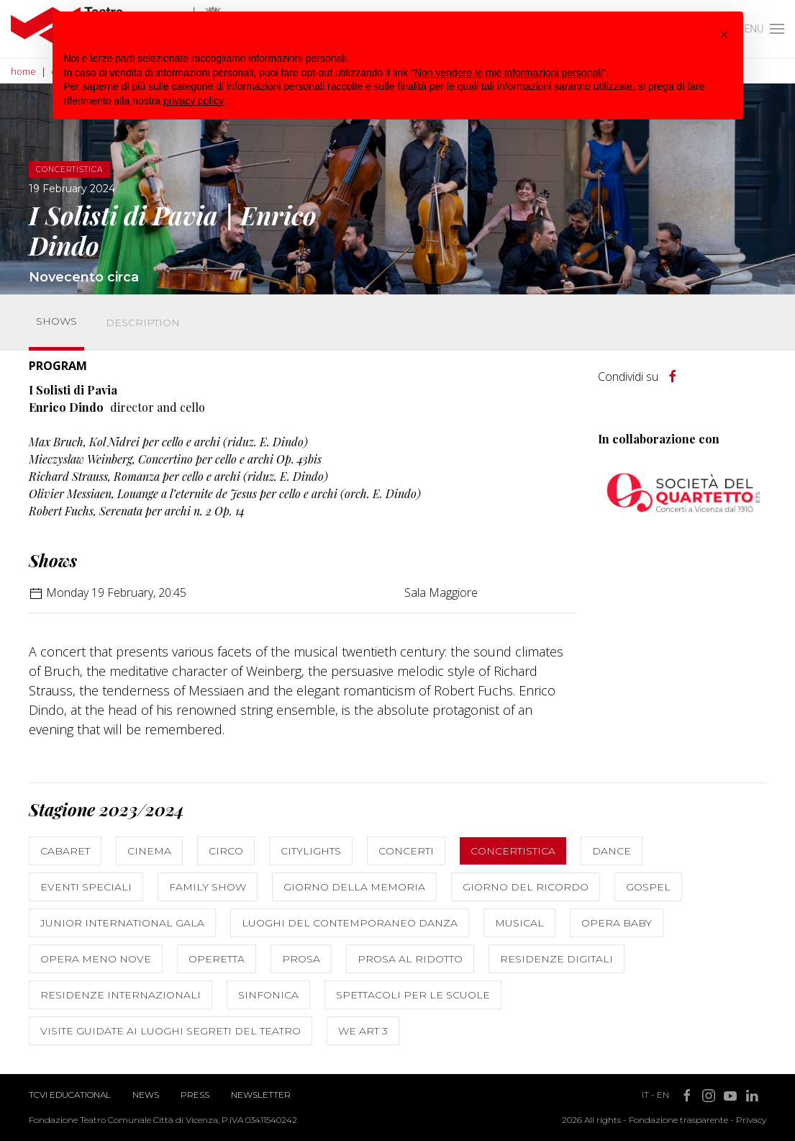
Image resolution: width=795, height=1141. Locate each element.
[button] (724, 34)
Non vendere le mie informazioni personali (508, 72)
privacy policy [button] (193, 101)
